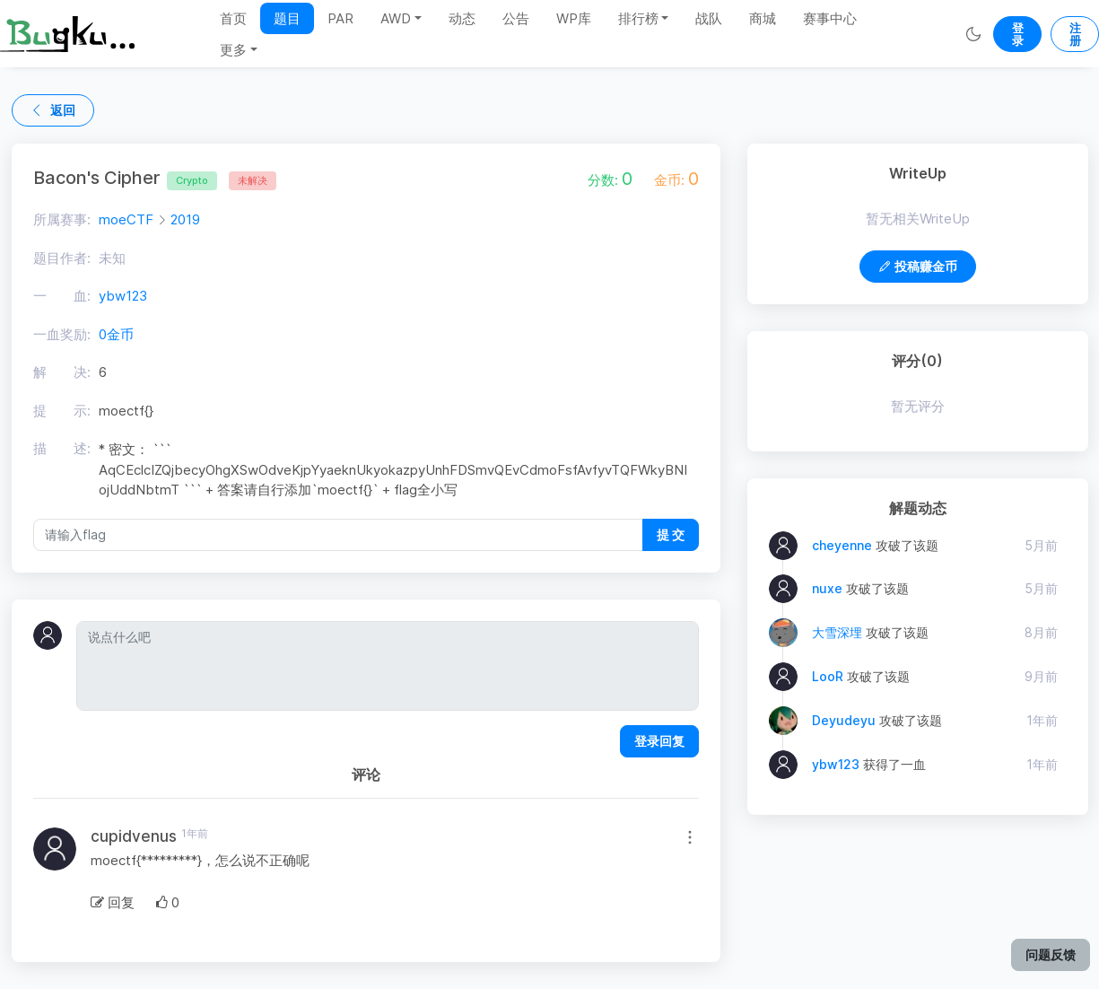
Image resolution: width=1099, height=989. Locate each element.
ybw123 (123, 295)
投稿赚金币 (917, 266)
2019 (185, 219)
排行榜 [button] (638, 18)
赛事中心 (830, 18)
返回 (53, 110)
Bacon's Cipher (125, 177)
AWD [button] (395, 18)
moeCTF (126, 219)
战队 (708, 18)
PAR (340, 18)
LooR (827, 676)
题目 (287, 18)
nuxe (827, 588)
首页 (233, 18)
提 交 (671, 534)
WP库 (573, 18)
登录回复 (659, 740)
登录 (1018, 34)
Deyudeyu (844, 720)
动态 (462, 18)
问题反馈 (1050, 954)
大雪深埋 (837, 632)
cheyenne (842, 545)
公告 (515, 18)
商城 (762, 18)
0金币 (116, 334)
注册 (1075, 34)
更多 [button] (233, 49)
